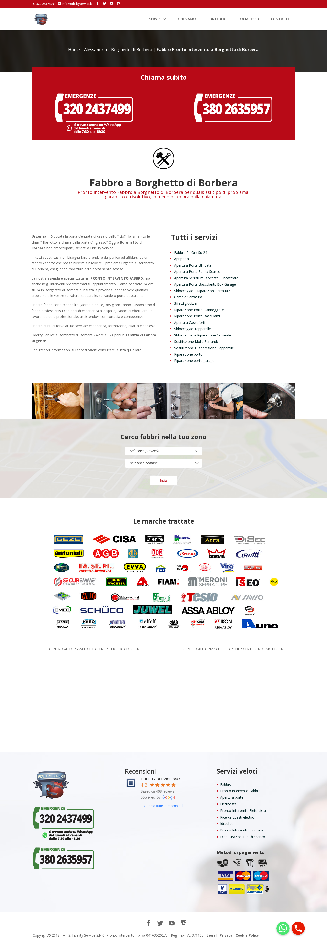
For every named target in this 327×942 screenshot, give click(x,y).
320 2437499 (45, 4)
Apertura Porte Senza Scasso (197, 271)
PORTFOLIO (217, 19)
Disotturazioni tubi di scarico (242, 836)
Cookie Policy (247, 935)
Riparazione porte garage (194, 360)
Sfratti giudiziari (186, 303)
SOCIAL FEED (248, 19)
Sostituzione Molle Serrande (196, 341)
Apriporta (181, 259)
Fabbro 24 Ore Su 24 (190, 252)
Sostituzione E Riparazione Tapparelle (204, 348)
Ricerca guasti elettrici (237, 817)
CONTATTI (280, 19)
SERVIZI (155, 19)
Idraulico (227, 823)
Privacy (226, 935)
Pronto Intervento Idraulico (241, 830)
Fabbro (225, 784)
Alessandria (95, 49)
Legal (212, 935)
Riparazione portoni (189, 354)
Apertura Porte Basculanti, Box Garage (205, 284)
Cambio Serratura (188, 297)
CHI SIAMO (187, 19)
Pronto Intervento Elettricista (243, 810)
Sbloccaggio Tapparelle (192, 328)
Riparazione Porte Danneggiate (199, 309)
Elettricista (228, 804)
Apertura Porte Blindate (193, 265)
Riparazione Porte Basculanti (197, 316)
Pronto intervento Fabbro (240, 790)
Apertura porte (231, 797)
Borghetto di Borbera (131, 49)
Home (74, 49)
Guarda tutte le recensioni (163, 806)
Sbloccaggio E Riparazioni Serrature (202, 290)
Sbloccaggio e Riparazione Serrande (202, 335)
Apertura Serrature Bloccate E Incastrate (206, 278)
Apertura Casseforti (189, 322)
